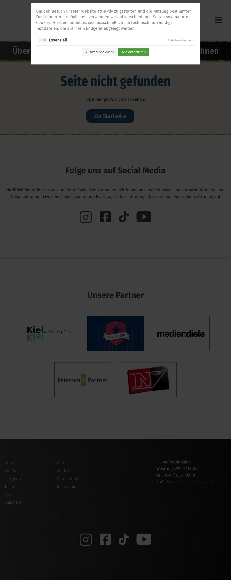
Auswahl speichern (99, 52)
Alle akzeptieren (134, 52)
